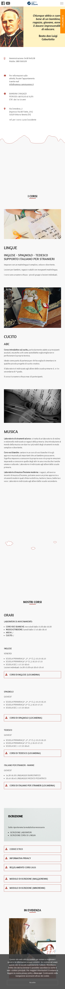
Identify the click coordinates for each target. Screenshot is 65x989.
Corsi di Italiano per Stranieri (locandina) (30, 785)
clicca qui (37, 973)
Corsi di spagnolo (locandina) (23, 717)
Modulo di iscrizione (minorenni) (25, 888)
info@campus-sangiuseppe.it (21, 84)
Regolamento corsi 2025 (20, 867)
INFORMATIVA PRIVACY (18, 858)
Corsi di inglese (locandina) (22, 674)
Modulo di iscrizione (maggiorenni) (26, 878)
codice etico (14, 849)
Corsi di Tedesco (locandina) (23, 753)
